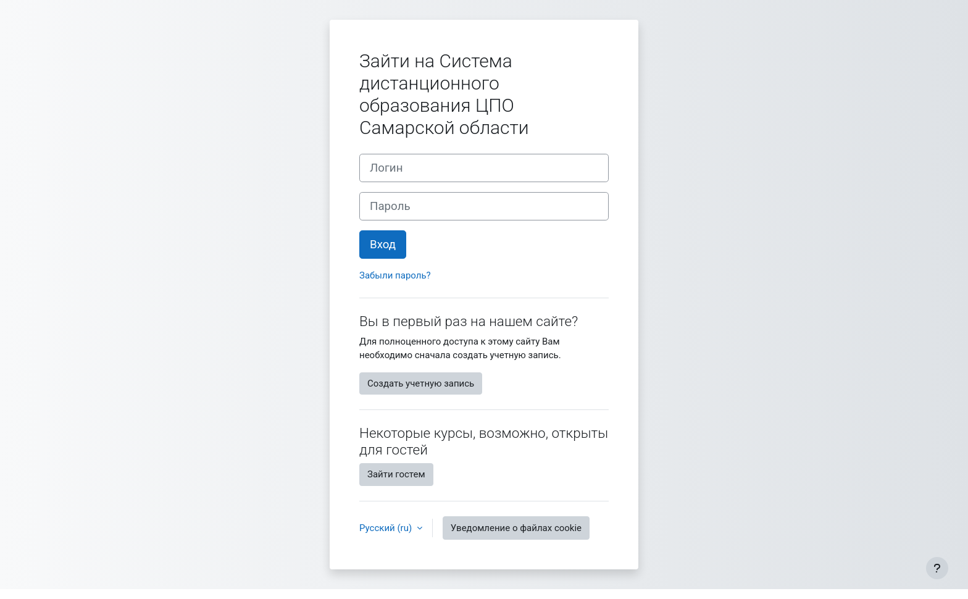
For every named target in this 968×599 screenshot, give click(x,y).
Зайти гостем (396, 474)
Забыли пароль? (395, 275)
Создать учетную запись (420, 383)
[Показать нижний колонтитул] (937, 568)
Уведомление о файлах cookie (516, 528)
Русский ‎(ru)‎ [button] (386, 528)
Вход (383, 244)
